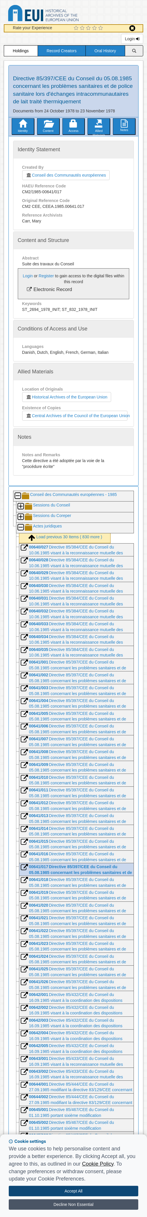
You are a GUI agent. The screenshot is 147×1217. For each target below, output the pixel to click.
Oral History (105, 50)
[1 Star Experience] (77, 28)
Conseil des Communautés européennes (66, 175)
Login (132, 38)
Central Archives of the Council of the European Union (76, 416)
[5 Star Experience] (101, 28)
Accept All (73, 1191)
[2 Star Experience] (83, 28)
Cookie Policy (97, 1164)
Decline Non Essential (74, 1204)
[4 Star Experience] (95, 28)
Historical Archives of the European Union (66, 397)
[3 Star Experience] (89, 28)
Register (46, 276)
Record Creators (62, 50)
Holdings (21, 50)
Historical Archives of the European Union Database (59, 14)
